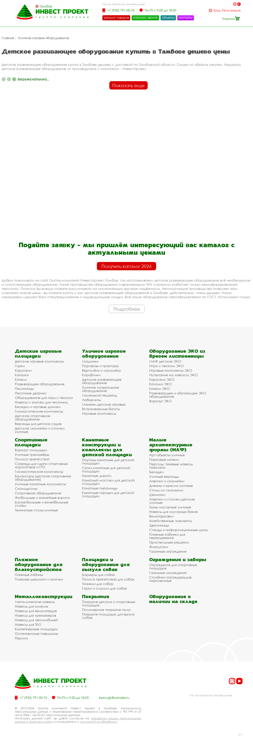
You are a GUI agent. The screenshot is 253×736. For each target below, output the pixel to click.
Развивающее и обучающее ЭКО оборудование (177, 394)
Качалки (22, 375)
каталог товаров (116, 18)
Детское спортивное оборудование (32, 417)
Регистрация (231, 10)
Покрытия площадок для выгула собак (108, 616)
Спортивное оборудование (38, 493)
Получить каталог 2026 (126, 266)
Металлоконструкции (43, 596)
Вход (216, 10)
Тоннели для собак (97, 583)
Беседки (156, 472)
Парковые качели (164, 459)
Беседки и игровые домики (37, 406)
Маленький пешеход (99, 395)
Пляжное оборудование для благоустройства (38, 564)
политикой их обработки (98, 721)
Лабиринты (91, 399)
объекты (168, 18)
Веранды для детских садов (38, 423)
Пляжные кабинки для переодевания (167, 536)
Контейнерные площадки (36, 629)
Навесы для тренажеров (35, 615)
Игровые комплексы (99, 413)
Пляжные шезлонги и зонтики (39, 579)
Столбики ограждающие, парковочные (171, 579)
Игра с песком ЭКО (166, 366)
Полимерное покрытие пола (106, 609)
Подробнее (126, 309)
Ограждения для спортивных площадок (173, 566)
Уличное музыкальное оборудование (100, 389)
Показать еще (128, 85)
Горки (20, 366)
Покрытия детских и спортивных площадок (108, 603)
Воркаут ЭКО (160, 401)
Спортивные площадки (31, 442)
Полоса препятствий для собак (108, 579)
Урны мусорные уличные (170, 507)
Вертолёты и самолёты (101, 370)
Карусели (23, 370)
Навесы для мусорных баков (173, 511)
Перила (21, 638)
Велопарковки (161, 516)
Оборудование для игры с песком (44, 397)
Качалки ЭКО (160, 384)
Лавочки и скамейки (166, 481)
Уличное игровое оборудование (43, 38)
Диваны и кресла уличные (171, 485)
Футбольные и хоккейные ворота (42, 497)
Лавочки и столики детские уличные (172, 501)
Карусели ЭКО (162, 379)
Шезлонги (157, 494)
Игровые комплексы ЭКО (170, 370)
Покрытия (95, 596)
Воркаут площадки (31, 450)
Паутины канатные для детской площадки (108, 461)
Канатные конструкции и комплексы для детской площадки (107, 447)
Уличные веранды (164, 476)
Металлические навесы (35, 601)
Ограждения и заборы (177, 559)
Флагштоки (158, 546)
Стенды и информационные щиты (178, 530)
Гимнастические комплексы (39, 411)
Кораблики (91, 375)
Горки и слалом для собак (104, 588)
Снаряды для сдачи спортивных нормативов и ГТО (41, 465)
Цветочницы (159, 525)
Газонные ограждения (167, 551)
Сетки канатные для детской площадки (106, 469)
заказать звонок (145, 18)
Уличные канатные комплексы (40, 484)
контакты (186, 18)
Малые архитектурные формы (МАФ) (170, 444)
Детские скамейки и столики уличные (39, 430)
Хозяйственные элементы (170, 520)
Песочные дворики (30, 393)
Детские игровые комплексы (39, 361)
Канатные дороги (96, 475)
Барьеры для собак (98, 574)
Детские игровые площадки (38, 353)
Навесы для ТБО (28, 624)
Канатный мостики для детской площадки (108, 482)
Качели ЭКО (159, 388)
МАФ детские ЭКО (165, 361)
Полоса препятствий (32, 459)
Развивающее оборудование (39, 384)
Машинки (90, 361)
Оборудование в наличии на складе (173, 599)
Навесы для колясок (31, 606)
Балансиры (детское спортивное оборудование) (43, 477)
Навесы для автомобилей (36, 620)
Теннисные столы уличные (36, 510)
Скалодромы (26, 488)
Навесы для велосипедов (36, 611)
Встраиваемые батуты (101, 409)
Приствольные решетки (169, 542)
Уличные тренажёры (32, 454)
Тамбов (45, 6)
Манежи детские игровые (104, 404)
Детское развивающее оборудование (102, 381)
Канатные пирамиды (99, 488)
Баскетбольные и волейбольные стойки (41, 503)
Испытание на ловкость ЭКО (173, 375)
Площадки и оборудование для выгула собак (106, 564)
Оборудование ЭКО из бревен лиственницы (177, 353)
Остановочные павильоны (36, 633)
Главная (8, 38)
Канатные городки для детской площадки (108, 494)
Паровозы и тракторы (100, 366)
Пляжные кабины (29, 574)
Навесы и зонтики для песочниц (41, 402)
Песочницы (24, 388)
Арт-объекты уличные (167, 455)
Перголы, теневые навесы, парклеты (171, 465)
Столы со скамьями (166, 490)
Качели (21, 379)
